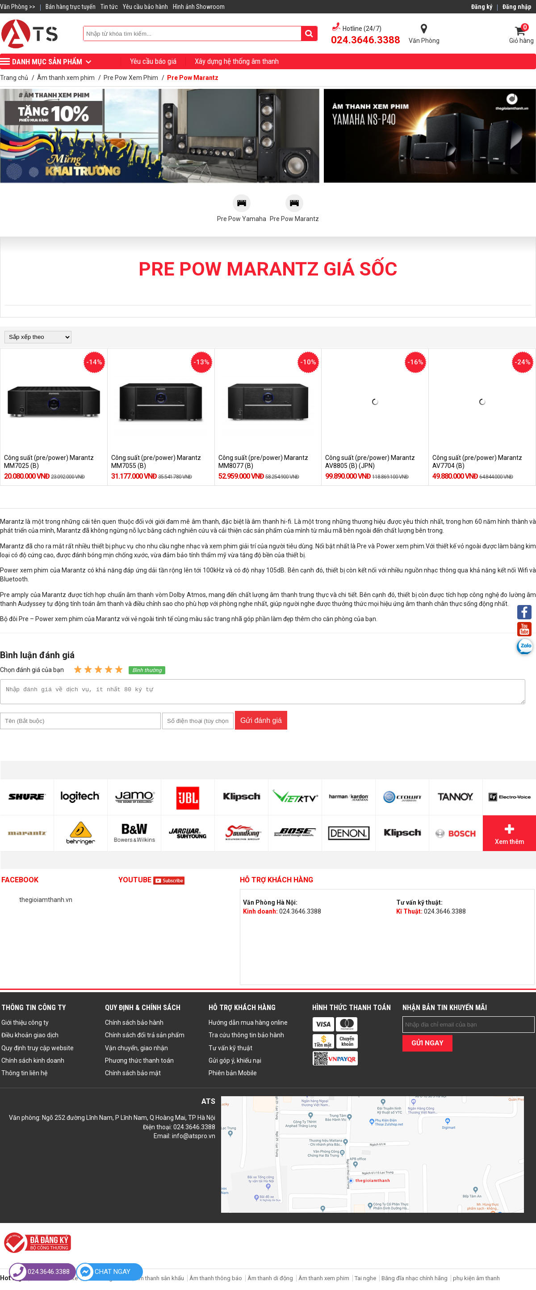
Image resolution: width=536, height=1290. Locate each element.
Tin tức (109, 6)
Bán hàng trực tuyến (71, 6)
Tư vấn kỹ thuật (230, 1050)
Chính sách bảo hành (134, 1025)
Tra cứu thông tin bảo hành (246, 1037)
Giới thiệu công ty (25, 1025)
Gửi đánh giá (261, 723)
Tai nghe (365, 1280)
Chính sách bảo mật (133, 1075)
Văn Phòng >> (17, 6)
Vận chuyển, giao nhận (136, 1050)
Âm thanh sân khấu (159, 1280)
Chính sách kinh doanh (32, 1063)
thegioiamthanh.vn (45, 902)
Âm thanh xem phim (324, 1280)
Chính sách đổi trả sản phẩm (144, 1037)
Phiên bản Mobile (233, 1075)
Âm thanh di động (270, 1280)
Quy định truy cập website (37, 1050)
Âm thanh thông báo (215, 1280)
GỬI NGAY (427, 1046)
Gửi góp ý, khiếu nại (235, 1063)
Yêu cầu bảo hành (145, 6)
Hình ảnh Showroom (199, 6)
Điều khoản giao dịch (30, 1037)
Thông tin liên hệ (24, 1075)
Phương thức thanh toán (139, 1063)
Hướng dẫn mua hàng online (248, 1025)
